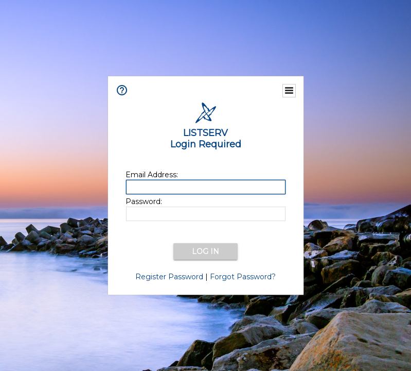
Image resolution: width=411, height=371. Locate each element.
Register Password (169, 276)
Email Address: (152, 174)
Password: (144, 201)
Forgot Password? (243, 276)
